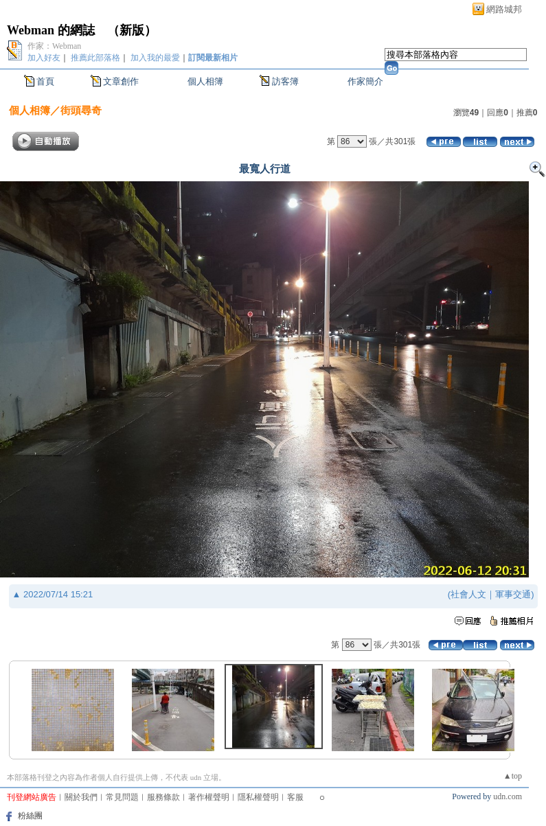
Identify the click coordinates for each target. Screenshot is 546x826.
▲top (512, 776)
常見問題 (122, 797)
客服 (295, 797)
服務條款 (163, 797)
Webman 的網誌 (51, 30)
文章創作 (121, 81)
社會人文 (468, 594)
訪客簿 (285, 81)
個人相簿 (205, 81)
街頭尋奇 (81, 110)
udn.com (507, 796)
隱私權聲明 (258, 797)
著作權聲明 (208, 797)
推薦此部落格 (95, 57)
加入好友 (43, 57)
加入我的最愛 (155, 57)
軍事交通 (513, 594)
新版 (132, 30)
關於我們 (81, 797)
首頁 (45, 81)
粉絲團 (30, 816)
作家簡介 (365, 81)
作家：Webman (54, 46)
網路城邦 (504, 9)
